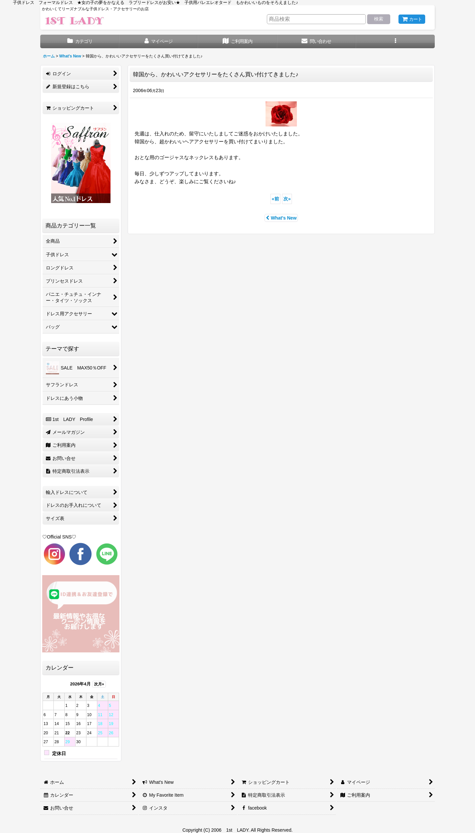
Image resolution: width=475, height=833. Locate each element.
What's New (281, 218)
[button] (395, 41)
